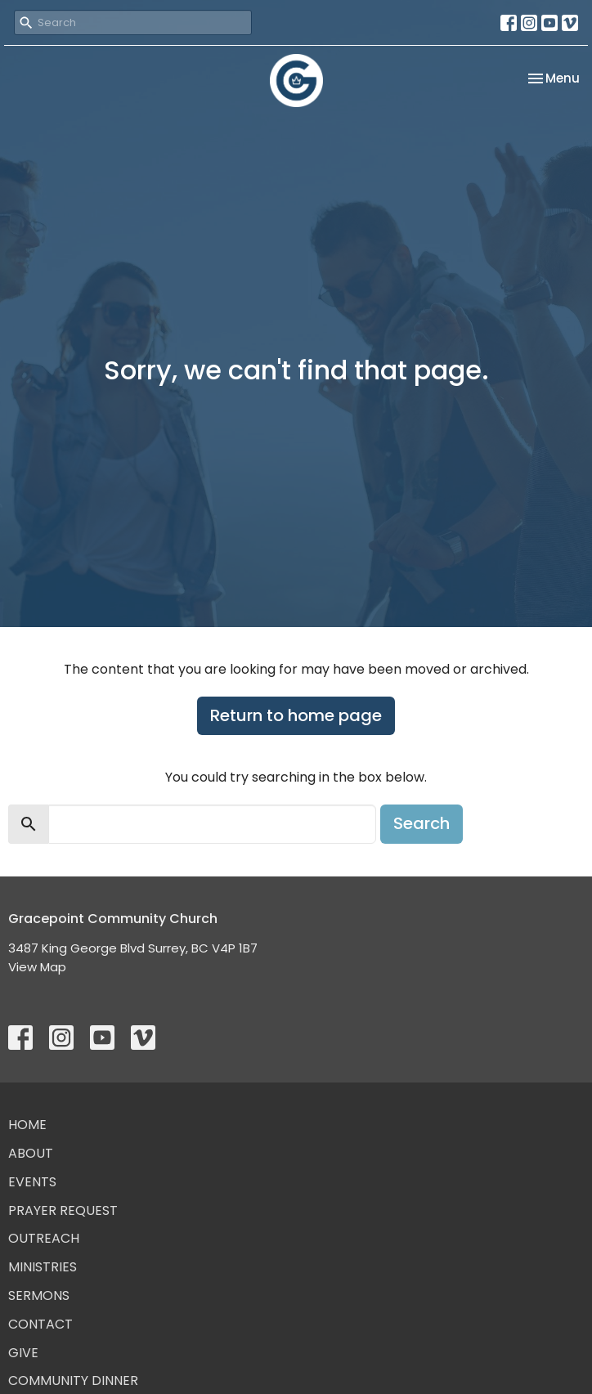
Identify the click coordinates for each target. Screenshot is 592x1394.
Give (23, 1352)
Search (421, 823)
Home (27, 1124)
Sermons (39, 1295)
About (30, 1153)
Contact (40, 1324)
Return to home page (296, 715)
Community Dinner (73, 1380)
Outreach (43, 1238)
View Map (37, 966)
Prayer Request (63, 1210)
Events (32, 1181)
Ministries (42, 1266)
